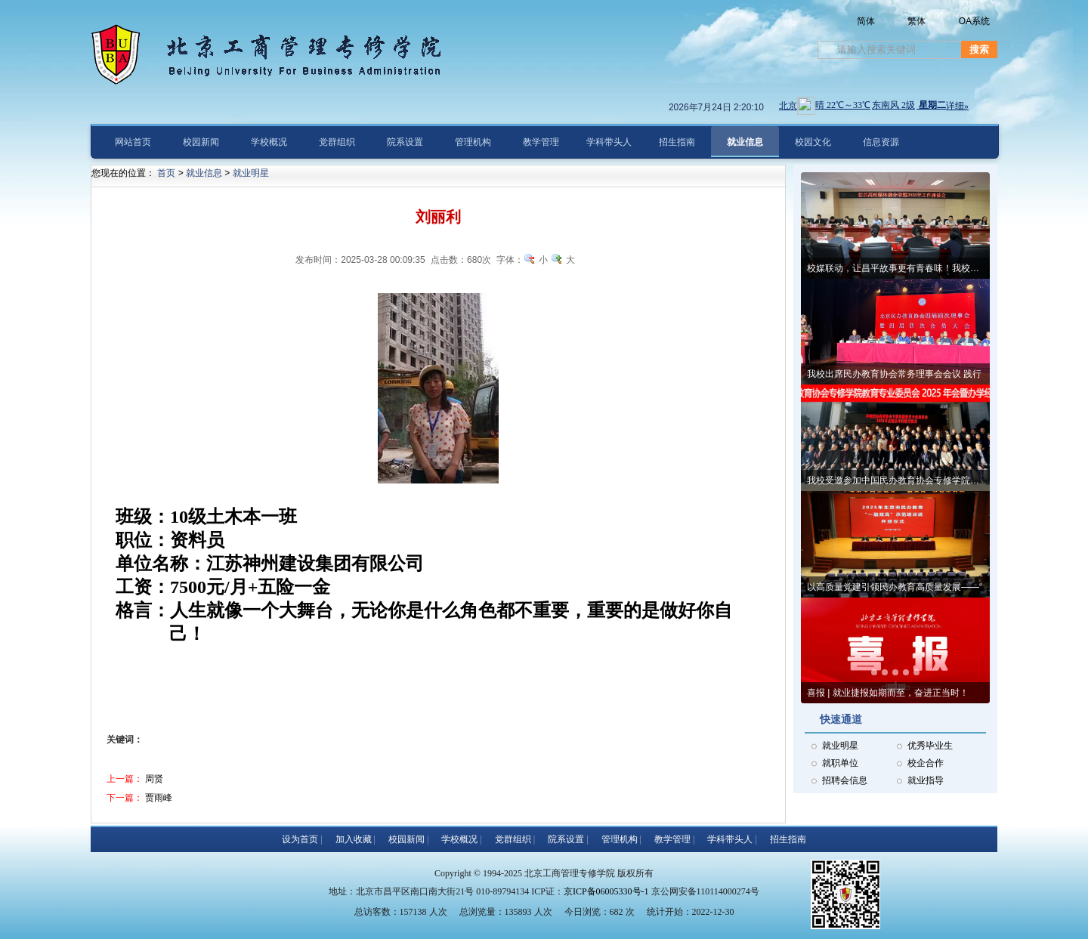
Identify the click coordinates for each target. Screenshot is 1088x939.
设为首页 (300, 839)
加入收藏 (353, 839)
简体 (866, 21)
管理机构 (619, 839)
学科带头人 (730, 839)
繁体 (916, 21)
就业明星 (840, 745)
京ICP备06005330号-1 (606, 891)
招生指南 (788, 839)
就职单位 (840, 763)
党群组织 (513, 839)
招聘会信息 (844, 780)
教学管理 (672, 839)
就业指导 (925, 780)
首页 (166, 173)
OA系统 (974, 21)
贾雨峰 (158, 797)
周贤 (154, 779)
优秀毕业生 (930, 745)
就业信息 (204, 173)
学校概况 (459, 839)
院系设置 (566, 839)
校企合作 (925, 763)
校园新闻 (406, 839)
